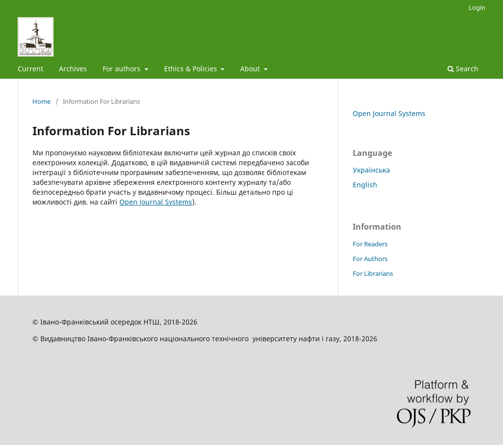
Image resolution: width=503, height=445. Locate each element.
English (365, 184)
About (251, 68)
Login (477, 7)
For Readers (370, 243)
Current (30, 68)
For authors (122, 68)
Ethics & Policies (191, 68)
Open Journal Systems (155, 202)
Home (41, 101)
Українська (371, 170)
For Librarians (373, 273)
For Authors (370, 258)
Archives (73, 68)
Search (462, 68)
